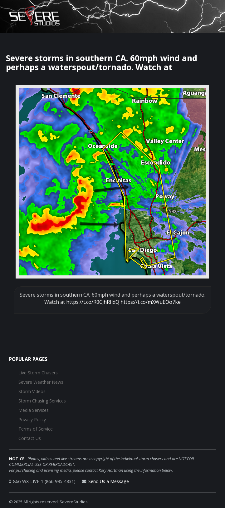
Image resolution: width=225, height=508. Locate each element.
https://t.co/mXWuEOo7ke (150, 301)
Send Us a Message (108, 481)
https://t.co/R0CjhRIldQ (92, 301)
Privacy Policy (32, 419)
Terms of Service (35, 429)
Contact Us (29, 438)
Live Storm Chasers (38, 373)
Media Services (33, 410)
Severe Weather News (40, 382)
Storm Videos (32, 391)
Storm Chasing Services (42, 401)
